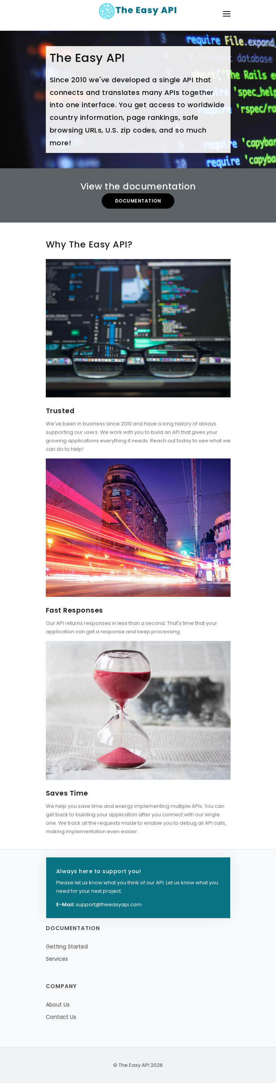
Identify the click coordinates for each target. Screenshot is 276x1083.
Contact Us (61, 1017)
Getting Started (67, 946)
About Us (58, 1004)
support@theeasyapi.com (109, 904)
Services (57, 959)
